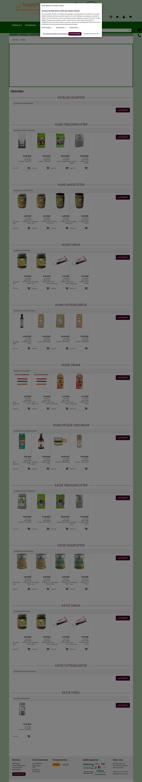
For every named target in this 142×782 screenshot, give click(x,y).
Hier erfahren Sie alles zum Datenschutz (55, 34)
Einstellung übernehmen (91, 34)
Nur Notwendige (75, 34)
